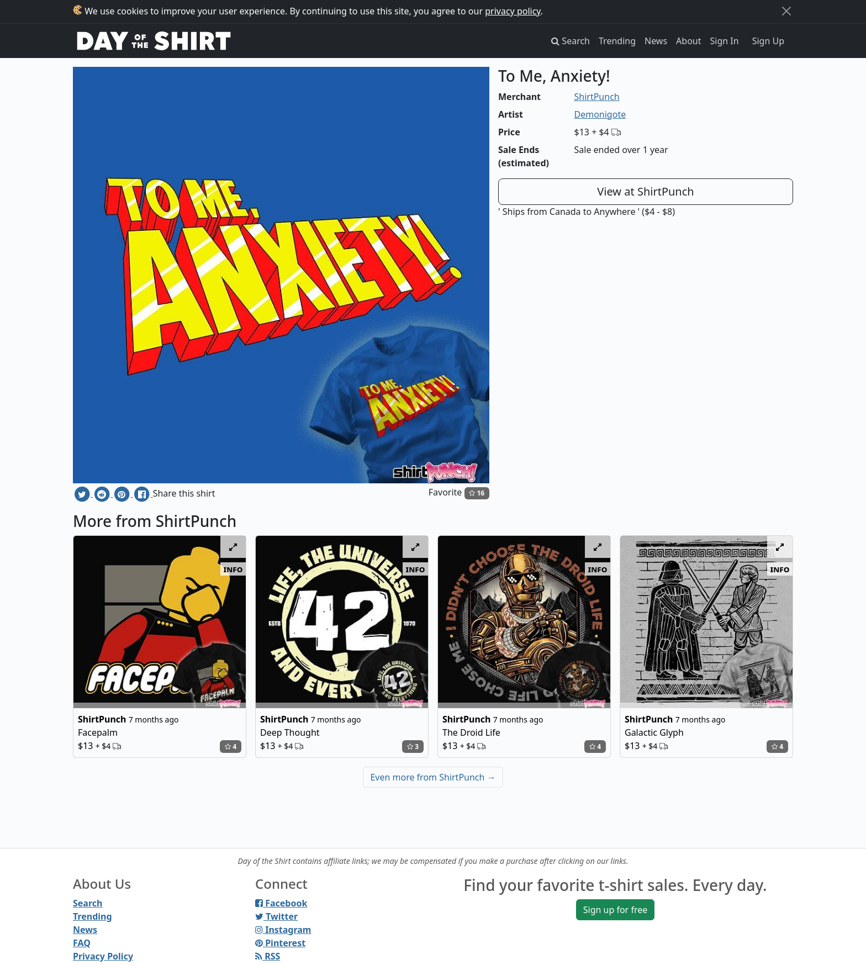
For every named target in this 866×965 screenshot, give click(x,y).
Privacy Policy (103, 956)
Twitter (276, 916)
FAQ (82, 943)
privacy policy (513, 11)
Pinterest (280, 943)
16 (476, 493)
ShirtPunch (597, 97)
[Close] (786, 11)
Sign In (724, 41)
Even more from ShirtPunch (432, 777)
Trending (617, 41)
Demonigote (600, 114)
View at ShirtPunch (645, 191)
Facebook (281, 903)
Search (87, 903)
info (233, 569)
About (688, 41)
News (656, 41)
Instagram (283, 930)
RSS (267, 956)
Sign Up (768, 41)
